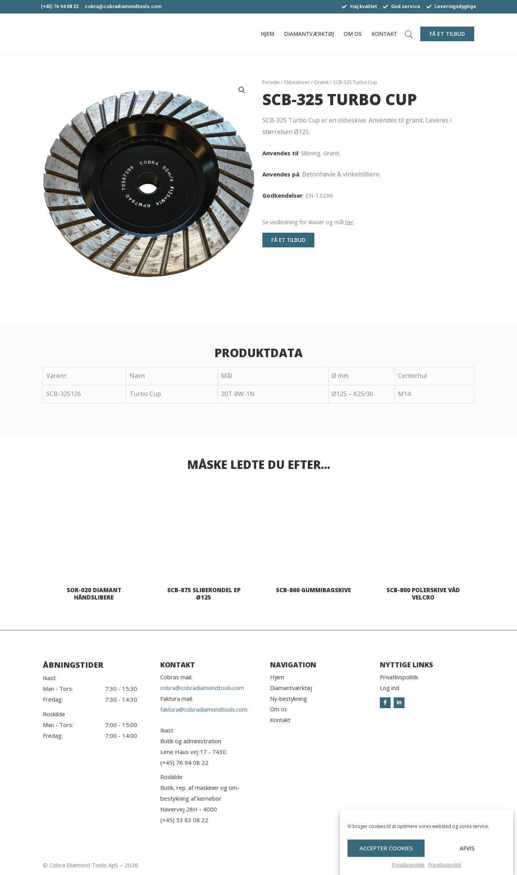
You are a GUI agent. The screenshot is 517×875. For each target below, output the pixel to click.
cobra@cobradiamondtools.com (202, 688)
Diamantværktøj (309, 33)
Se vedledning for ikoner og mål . (309, 222)
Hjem (267, 33)
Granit (321, 82)
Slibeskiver (297, 82)
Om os (353, 33)
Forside (271, 82)
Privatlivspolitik (408, 867)
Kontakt (384, 33)
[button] (447, 34)
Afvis (467, 851)
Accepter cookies (386, 851)
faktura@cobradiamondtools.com (204, 709)
